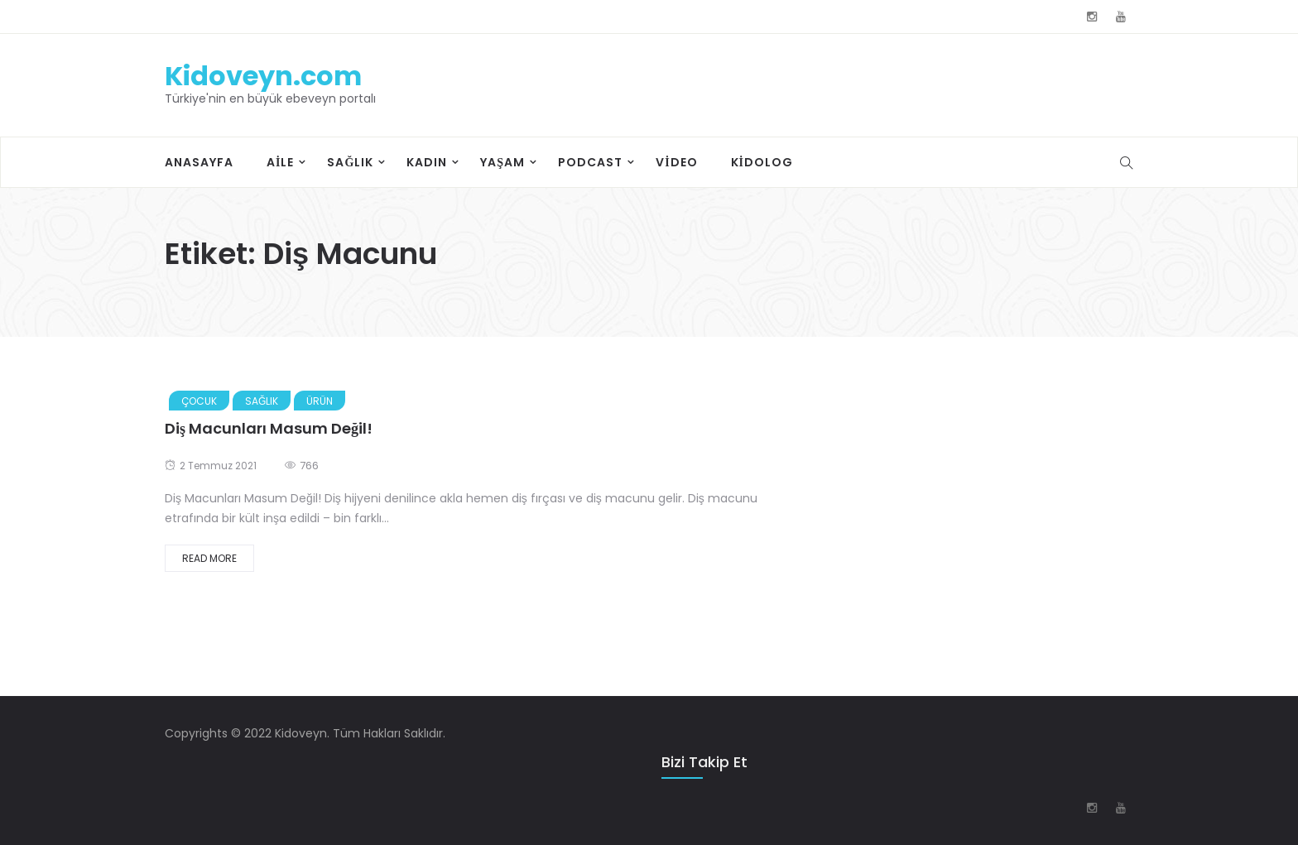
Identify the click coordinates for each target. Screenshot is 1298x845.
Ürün (319, 401)
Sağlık (350, 162)
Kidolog (762, 162)
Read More (209, 558)
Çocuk (199, 401)
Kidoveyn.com (263, 75)
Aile (280, 162)
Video (676, 162)
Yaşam (502, 162)
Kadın (426, 162)
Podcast (590, 162)
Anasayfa (199, 162)
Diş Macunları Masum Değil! (269, 428)
